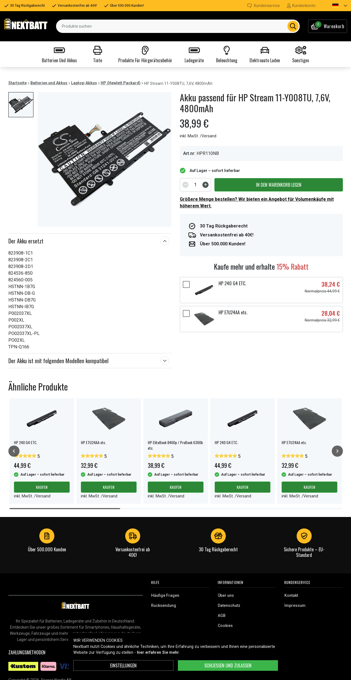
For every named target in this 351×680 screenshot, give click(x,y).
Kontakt (291, 595)
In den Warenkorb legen (278, 184)
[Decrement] (185, 185)
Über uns (226, 595)
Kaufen (41, 487)
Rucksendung (163, 605)
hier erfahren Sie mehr (158, 652)
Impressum (295, 605)
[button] (335, 5)
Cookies (225, 625)
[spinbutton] (195, 185)
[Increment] (205, 185)
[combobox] (177, 26)
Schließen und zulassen (227, 665)
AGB (222, 615)
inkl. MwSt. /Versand (198, 136)
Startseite (17, 83)
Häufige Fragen (165, 595)
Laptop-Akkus (84, 83)
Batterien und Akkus (48, 83)
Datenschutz (229, 605)
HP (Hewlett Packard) (121, 83)
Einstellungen (123, 665)
